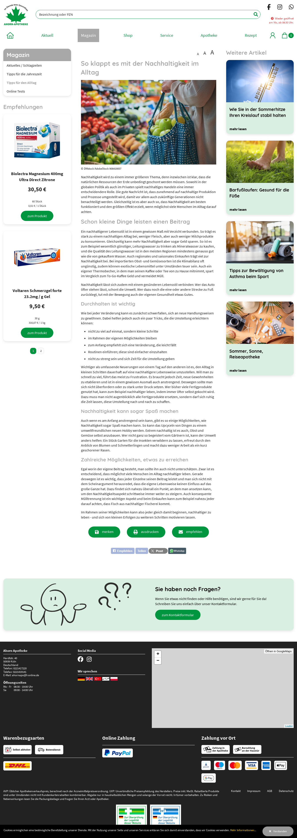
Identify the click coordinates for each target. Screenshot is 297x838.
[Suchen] (253, 14)
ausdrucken (150, 531)
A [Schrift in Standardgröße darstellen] (198, 54)
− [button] (157, 661)
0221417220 (20, 668)
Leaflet (289, 726)
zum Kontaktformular (178, 615)
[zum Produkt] (37, 216)
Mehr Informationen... (243, 830)
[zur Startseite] (10, 35)
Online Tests (16, 91)
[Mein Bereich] (272, 35)
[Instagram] (279, 8)
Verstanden (280, 831)
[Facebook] (269, 8)
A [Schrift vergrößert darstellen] (204, 52)
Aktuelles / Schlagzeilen (24, 65)
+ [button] (157, 654)
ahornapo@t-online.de (25, 675)
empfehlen (194, 531)
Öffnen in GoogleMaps (278, 651)
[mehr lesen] (238, 129)
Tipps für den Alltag (22, 82)
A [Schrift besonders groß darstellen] (212, 52)
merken (108, 531)
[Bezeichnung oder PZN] (148, 14)
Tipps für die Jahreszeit (24, 74)
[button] (129, 551)
